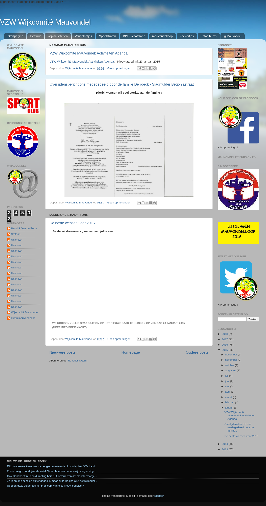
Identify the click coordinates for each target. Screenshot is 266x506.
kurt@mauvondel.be (23, 318)
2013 (225, 449)
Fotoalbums (208, 36)
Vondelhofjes (83, 36)
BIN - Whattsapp (134, 36)
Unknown (16, 239)
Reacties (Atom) (77, 360)
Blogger (159, 495)
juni (227, 381)
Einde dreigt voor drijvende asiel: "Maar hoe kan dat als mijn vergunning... (51, 471)
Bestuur (35, 36)
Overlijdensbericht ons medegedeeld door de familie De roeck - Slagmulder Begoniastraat (122, 84)
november (231, 359)
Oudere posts (197, 352)
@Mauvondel (232, 36)
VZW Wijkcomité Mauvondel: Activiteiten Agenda (89, 53)
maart (229, 397)
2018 (225, 333)
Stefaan (16, 234)
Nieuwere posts (62, 352)
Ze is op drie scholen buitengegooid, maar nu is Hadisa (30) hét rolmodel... (52, 480)
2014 (225, 443)
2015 (225, 349)
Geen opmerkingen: (119, 68)
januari (229, 407)
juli (227, 375)
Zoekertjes (187, 36)
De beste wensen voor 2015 (72, 223)
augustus (231, 370)
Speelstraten (107, 36)
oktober (230, 365)
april (228, 391)
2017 (225, 339)
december (231, 354)
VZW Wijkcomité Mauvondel (45, 22)
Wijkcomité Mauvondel (24, 312)
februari (230, 402)
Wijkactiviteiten (58, 36)
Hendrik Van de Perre (24, 228)
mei (227, 386)
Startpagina (15, 36)
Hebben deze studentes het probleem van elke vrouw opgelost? (45, 485)
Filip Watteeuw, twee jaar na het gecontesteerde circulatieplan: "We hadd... (52, 466)
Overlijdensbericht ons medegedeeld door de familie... (239, 427)
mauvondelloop (162, 36)
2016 (225, 344)
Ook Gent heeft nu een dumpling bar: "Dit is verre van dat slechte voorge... (52, 476)
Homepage (130, 352)
